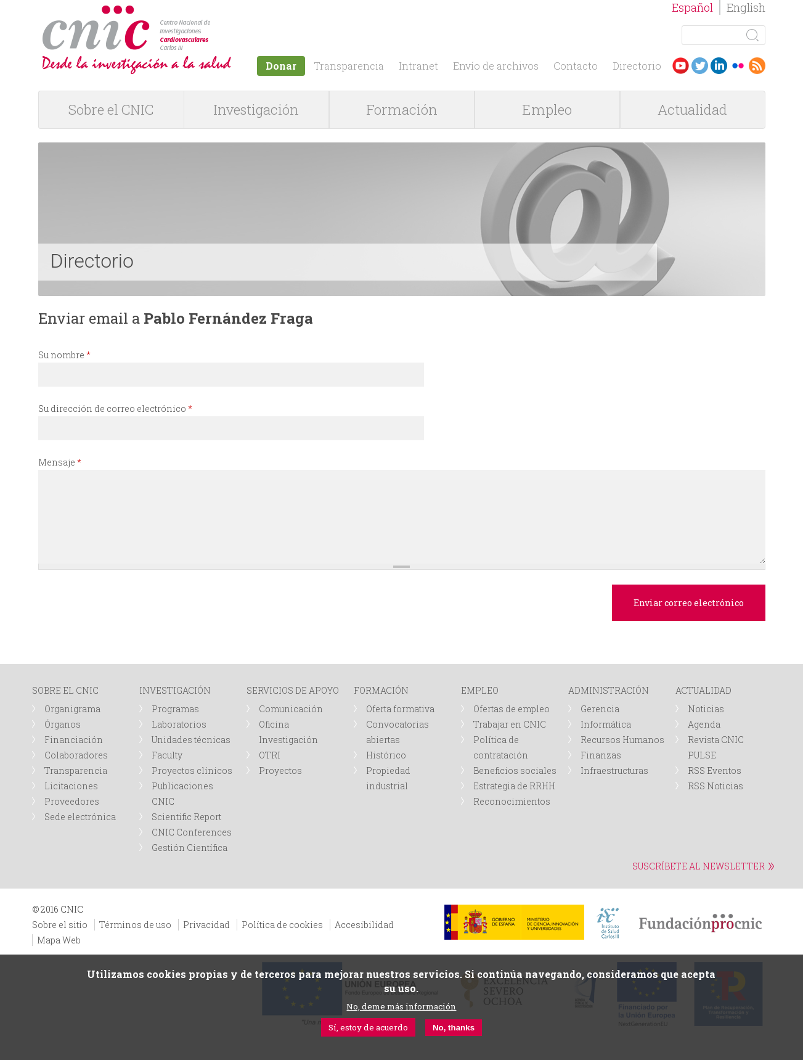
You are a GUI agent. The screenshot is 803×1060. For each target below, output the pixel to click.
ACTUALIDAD (703, 690)
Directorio (637, 65)
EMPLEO (480, 690)
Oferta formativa (400, 709)
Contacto (575, 65)
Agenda (704, 724)
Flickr (738, 65)
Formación (402, 109)
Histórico (386, 755)
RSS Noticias (715, 786)
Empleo (547, 109)
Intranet (418, 65)
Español (692, 7)
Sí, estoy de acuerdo (368, 1027)
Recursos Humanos (622, 740)
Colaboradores (76, 755)
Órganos (62, 724)
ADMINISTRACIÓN (608, 690)
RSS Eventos (714, 770)
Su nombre (64, 355)
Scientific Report (186, 817)
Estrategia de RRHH (514, 786)
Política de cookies (282, 925)
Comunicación (291, 709)
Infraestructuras (614, 770)
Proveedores (71, 801)
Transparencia (349, 65)
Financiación (73, 740)
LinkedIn (719, 65)
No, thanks (454, 1027)
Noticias (706, 709)
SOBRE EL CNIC (65, 690)
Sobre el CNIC (110, 109)
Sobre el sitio (60, 925)
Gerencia (600, 709)
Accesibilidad (364, 925)
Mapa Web (59, 940)
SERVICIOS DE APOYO (293, 690)
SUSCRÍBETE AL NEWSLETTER (698, 866)
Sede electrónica (80, 817)
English (746, 7)
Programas (175, 709)
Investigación (256, 109)
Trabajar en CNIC (509, 724)
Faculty (167, 755)
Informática (606, 724)
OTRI (269, 755)
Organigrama (72, 709)
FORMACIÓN (381, 690)
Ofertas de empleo (511, 709)
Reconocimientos (511, 801)
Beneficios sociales (514, 770)
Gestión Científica (189, 847)
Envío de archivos (496, 65)
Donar (281, 65)
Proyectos (280, 770)
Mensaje (59, 462)
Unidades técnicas (191, 740)
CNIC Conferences (192, 832)
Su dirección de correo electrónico (115, 408)
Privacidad (206, 925)
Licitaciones (71, 786)
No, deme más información (401, 1006)
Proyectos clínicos (192, 770)
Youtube (680, 65)
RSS (757, 65)
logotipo (215, 11)
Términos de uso (135, 925)
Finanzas (601, 755)
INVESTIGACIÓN (175, 690)
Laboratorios (179, 724)
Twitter (699, 65)
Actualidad (692, 109)
